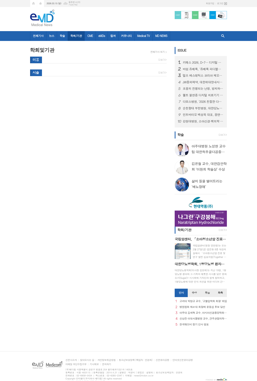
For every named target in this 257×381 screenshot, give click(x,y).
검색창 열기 (223, 36)
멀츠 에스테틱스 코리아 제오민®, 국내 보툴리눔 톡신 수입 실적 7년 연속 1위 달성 (203, 75)
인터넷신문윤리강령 (182, 360)
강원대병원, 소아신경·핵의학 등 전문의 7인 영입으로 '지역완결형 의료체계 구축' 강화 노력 (203, 121)
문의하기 (106, 364)
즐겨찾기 (40, 3)
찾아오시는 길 (87, 360)
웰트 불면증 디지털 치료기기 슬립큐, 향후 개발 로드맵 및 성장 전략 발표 (203, 95)
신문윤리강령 (162, 360)
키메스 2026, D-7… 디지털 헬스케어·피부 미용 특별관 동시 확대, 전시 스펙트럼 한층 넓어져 (203, 62)
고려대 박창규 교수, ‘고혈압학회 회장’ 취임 (203, 301)
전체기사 (38, 36)
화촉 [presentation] (220, 292)
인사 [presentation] (181, 292)
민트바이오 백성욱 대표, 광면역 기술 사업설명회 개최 (203, 115)
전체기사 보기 (157, 52)
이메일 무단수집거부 (76, 364)
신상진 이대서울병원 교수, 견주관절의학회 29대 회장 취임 (203, 318)
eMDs (101, 36)
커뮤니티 (126, 36)
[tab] (181, 293)
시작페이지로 (33, 3)
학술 (62, 36)
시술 (36, 72)
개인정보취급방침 (106, 360)
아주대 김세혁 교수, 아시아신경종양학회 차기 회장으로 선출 (203, 313)
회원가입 (210, 3)
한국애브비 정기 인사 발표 (194, 324)
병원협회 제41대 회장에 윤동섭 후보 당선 (202, 307)
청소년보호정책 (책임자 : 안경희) (135, 360)
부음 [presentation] (207, 292)
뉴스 (51, 36)
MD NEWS (161, 36)
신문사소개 (71, 360)
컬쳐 (113, 36)
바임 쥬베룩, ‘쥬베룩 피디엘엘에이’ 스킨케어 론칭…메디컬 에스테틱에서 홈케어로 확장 (203, 69)
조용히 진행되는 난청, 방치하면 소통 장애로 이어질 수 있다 (203, 89)
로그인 (220, 3)
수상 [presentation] (194, 292)
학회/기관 (76, 36)
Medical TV (143, 36)
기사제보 (94, 364)
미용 (36, 59)
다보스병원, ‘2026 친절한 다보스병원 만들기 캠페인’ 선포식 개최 (203, 102)
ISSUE (181, 50)
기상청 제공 (73, 4)
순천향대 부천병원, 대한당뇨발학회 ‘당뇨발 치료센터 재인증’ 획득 (203, 108)
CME (90, 36)
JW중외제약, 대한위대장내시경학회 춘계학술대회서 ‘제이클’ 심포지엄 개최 (203, 82)
